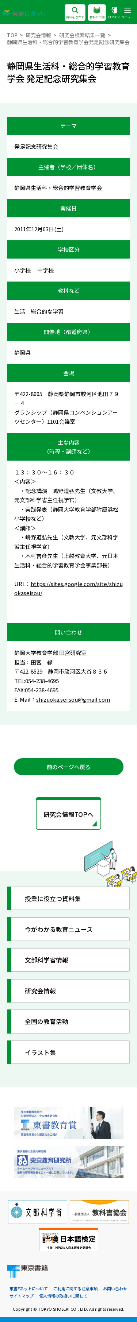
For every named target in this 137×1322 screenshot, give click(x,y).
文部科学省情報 (46, 960)
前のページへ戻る (69, 767)
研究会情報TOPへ (68, 814)
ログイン (114, 13)
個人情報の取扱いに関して (63, 1296)
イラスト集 (40, 1052)
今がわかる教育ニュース (59, 929)
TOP (12, 35)
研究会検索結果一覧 (82, 35)
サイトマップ (21, 1296)
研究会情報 (38, 35)
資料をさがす (75, 13)
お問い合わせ (115, 1288)
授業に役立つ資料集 (53, 898)
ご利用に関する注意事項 (75, 1288)
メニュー (127, 13)
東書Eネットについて (28, 1288)
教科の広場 (97, 13)
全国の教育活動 (46, 1021)
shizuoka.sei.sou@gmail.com (73, 699)
